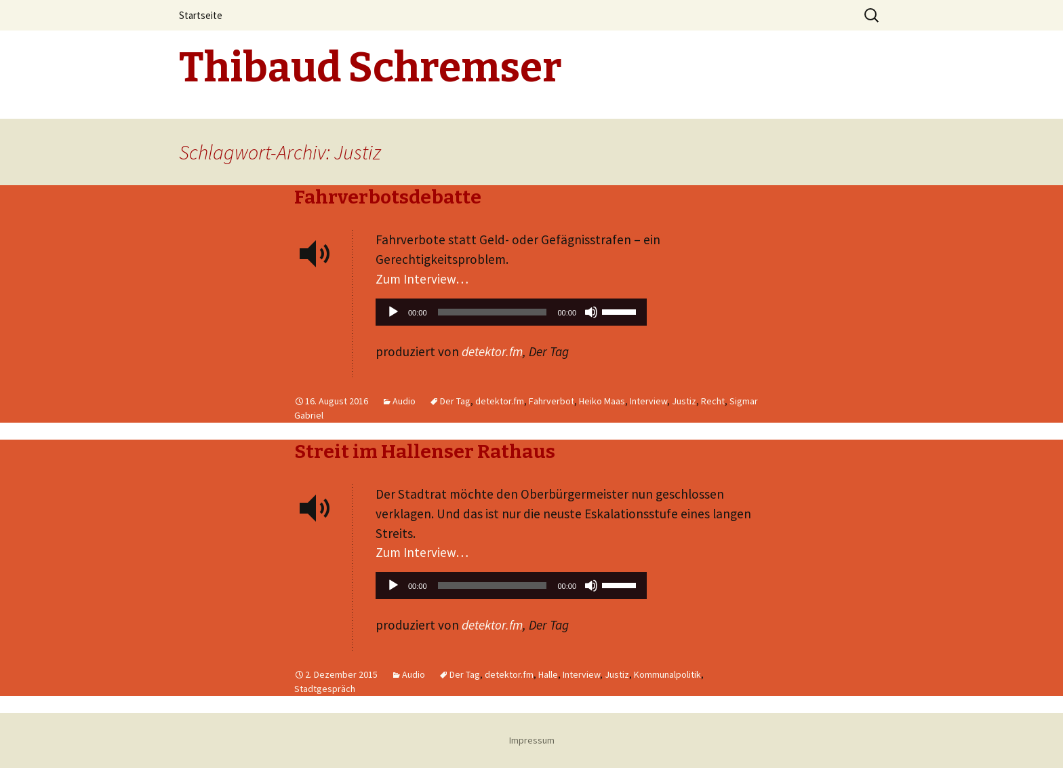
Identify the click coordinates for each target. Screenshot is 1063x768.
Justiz (684, 401)
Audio (404, 401)
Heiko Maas (602, 401)
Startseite (200, 15)
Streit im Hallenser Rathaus (424, 451)
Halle (548, 674)
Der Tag (455, 401)
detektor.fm (492, 351)
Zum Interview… (422, 279)
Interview (648, 401)
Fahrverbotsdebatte (387, 197)
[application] (511, 315)
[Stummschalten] (591, 312)
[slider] (492, 312)
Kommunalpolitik (667, 674)
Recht (713, 401)
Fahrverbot (551, 401)
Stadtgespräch (324, 689)
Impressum (532, 740)
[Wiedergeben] (393, 312)
